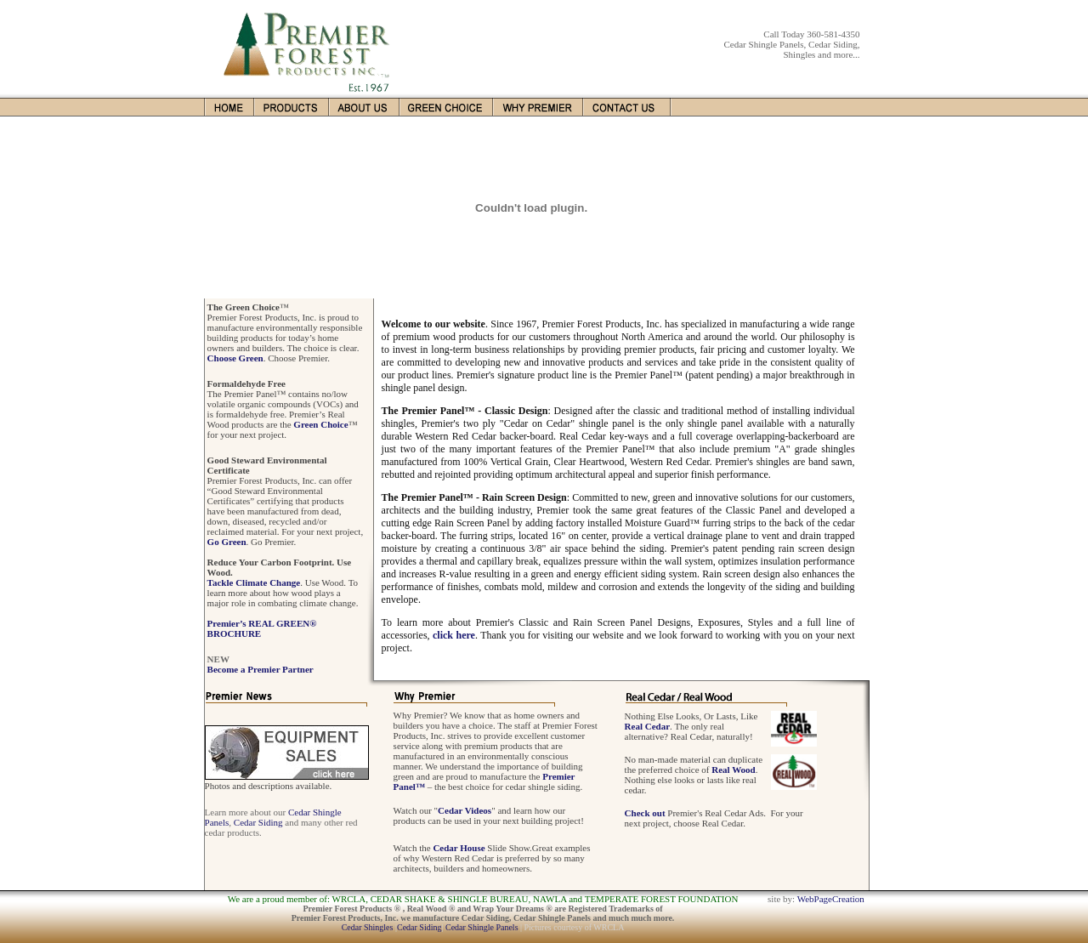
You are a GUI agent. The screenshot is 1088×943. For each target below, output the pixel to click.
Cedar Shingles (368, 927)
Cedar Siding (258, 822)
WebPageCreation (830, 899)
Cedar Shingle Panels (481, 927)
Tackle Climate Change (254, 582)
